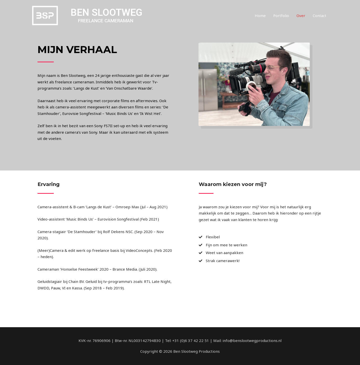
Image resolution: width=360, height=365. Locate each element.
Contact (319, 15)
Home (260, 15)
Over (300, 15)
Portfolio (281, 15)
